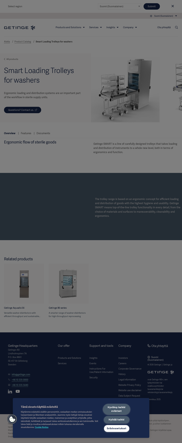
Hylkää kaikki (116, 419)
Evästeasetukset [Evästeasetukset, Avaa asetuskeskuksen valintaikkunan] (116, 428)
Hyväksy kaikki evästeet (116, 409)
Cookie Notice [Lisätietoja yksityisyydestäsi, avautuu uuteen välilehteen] (41, 427)
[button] (12, 419)
